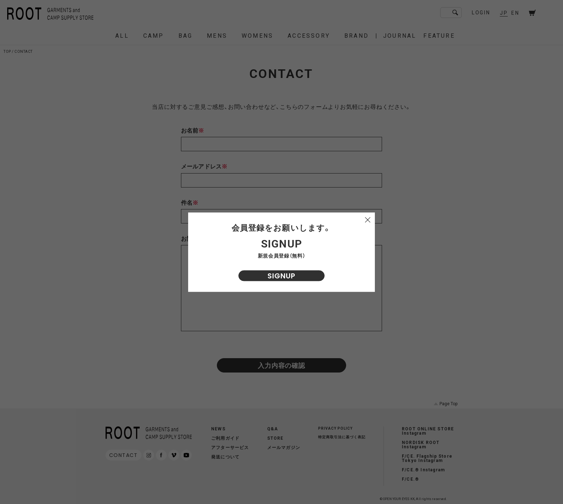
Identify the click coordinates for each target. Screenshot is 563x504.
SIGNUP (281, 276)
